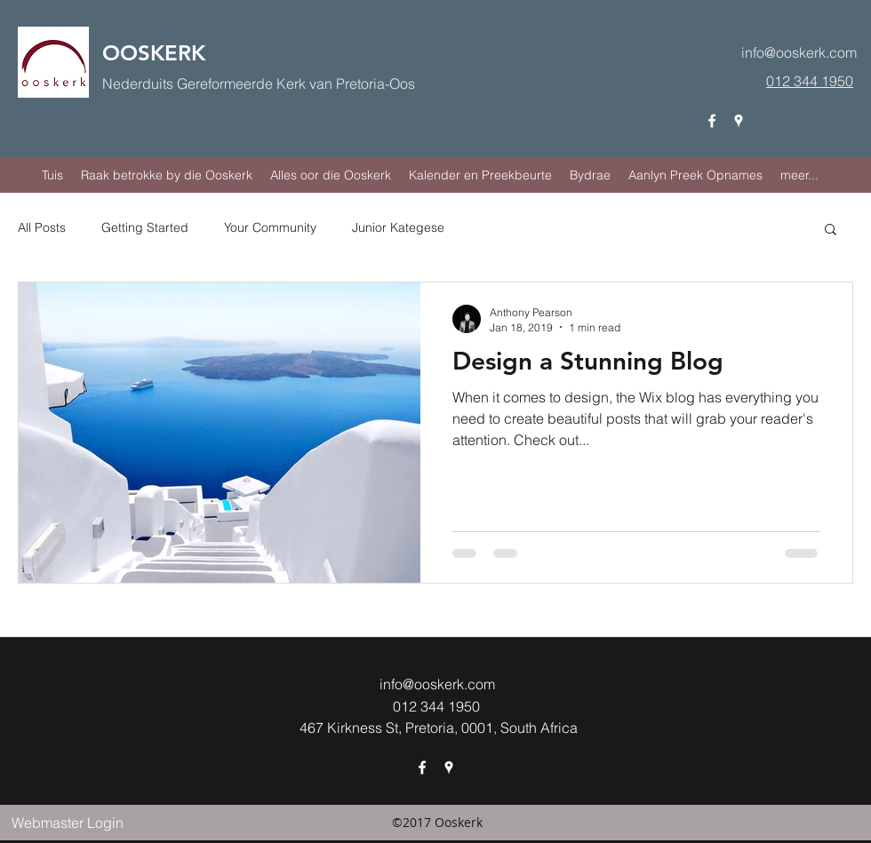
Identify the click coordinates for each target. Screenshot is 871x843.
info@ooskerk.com (799, 52)
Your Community (270, 227)
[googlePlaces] (738, 121)
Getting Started (144, 227)
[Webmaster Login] (67, 822)
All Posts (42, 227)
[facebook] (712, 121)
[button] (841, 120)
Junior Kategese (398, 227)
